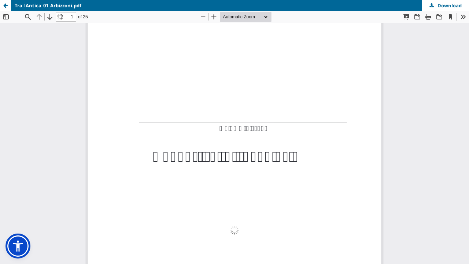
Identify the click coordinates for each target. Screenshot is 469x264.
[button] (18, 246)
